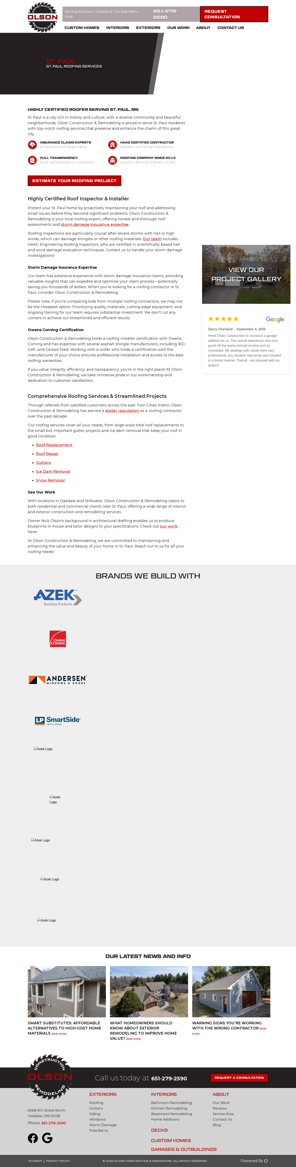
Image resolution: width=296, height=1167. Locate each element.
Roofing (96, 1102)
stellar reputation (122, 411)
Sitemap (35, 1160)
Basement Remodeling (172, 1114)
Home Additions (166, 1119)
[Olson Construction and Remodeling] (42, 18)
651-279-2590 (165, 14)
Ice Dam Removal (53, 471)
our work (168, 526)
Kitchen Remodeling (170, 1108)
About (203, 28)
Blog (217, 1125)
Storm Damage (103, 1125)
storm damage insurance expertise (95, 224)
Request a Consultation (246, 1078)
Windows (98, 1119)
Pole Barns (99, 1130)
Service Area (224, 1114)
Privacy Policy (58, 1160)
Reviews (220, 1108)
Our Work (178, 28)
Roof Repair (47, 454)
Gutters (43, 462)
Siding (95, 1114)
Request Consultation (222, 14)
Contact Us (230, 28)
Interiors (117, 28)
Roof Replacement (54, 445)
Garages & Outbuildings (184, 1149)
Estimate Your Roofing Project (74, 181)
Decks (159, 1130)
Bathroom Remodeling (172, 1102)
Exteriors (148, 28)
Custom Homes (82, 28)
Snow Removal (50, 480)
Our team (152, 239)
